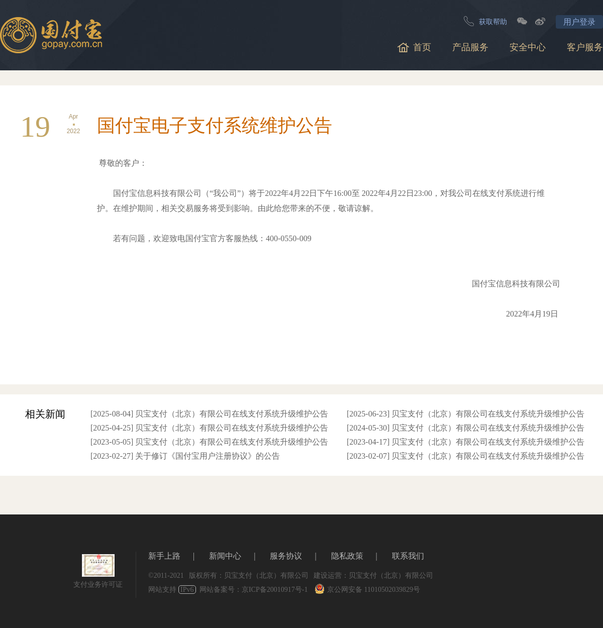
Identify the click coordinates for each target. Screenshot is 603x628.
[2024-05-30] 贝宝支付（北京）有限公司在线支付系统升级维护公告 (465, 428)
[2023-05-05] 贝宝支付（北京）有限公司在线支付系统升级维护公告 (209, 442)
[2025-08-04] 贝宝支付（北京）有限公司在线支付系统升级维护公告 (209, 413)
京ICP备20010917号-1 (275, 589)
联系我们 (408, 556)
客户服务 (585, 47)
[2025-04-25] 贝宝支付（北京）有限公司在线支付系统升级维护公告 (209, 428)
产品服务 (470, 47)
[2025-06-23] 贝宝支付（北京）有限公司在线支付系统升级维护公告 (465, 413)
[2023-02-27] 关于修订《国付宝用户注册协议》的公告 (185, 456)
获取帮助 (485, 21)
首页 (414, 47)
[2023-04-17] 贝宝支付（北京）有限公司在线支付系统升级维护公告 (465, 442)
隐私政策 (347, 556)
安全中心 (528, 47)
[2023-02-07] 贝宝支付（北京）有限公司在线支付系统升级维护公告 (465, 456)
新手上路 (164, 556)
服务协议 (286, 556)
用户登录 (579, 22)
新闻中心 (225, 556)
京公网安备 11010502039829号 (367, 589)
